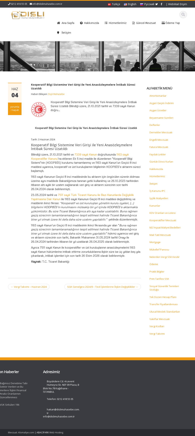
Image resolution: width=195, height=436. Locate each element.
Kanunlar (154, 205)
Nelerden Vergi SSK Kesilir (164, 257)
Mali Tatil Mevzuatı (160, 235)
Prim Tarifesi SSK (159, 278)
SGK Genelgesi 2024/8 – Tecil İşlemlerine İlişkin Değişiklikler (102, 286)
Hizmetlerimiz (157, 176)
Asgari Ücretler (157, 110)
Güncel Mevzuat (22, 391)
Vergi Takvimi (157, 333)
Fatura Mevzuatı (158, 147)
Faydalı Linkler (157, 154)
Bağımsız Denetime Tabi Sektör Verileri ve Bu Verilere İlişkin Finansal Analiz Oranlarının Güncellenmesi (68, 390)
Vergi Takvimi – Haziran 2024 (29, 286)
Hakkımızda (156, 169)
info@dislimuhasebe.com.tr (47, 4)
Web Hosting (56, 432)
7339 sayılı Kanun (85, 154)
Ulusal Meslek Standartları (164, 311)
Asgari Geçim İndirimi (161, 103)
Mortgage (155, 242)
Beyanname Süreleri (161, 117)
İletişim (153, 183)
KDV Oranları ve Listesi (162, 213)
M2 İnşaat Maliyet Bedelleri (165, 227)
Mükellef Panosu (159, 249)
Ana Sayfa (19, 381)
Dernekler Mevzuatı (160, 132)
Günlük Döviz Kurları (161, 161)
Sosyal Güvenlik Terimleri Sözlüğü (164, 287)
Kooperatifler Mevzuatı (162, 220)
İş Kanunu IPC (157, 191)
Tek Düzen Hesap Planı (162, 297)
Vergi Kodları (156, 326)
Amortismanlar (157, 95)
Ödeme (153, 264)
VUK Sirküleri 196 (64, 404)
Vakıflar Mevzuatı (159, 319)
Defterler (154, 125)
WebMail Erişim (177, 4)
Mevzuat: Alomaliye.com (21, 432)
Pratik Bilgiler (156, 271)
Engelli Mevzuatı (158, 139)
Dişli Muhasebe (56, 94)
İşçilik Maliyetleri (158, 198)
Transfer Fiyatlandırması (163, 304)
